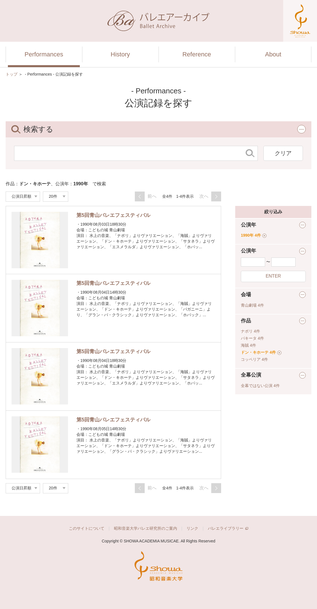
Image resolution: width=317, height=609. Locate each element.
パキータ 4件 (252, 338)
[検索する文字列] (128, 153)
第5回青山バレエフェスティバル (113, 215)
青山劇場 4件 (252, 305)
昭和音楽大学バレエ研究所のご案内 (145, 528)
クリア (283, 153)
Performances (44, 54)
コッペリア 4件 (254, 359)
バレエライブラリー (228, 528)
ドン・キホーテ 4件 (261, 352)
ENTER (273, 276)
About (273, 54)
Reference (196, 54)
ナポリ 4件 (250, 331)
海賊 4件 (248, 345)
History (120, 54)
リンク (192, 528)
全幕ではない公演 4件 (260, 385)
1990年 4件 (254, 235)
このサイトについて (86, 528)
